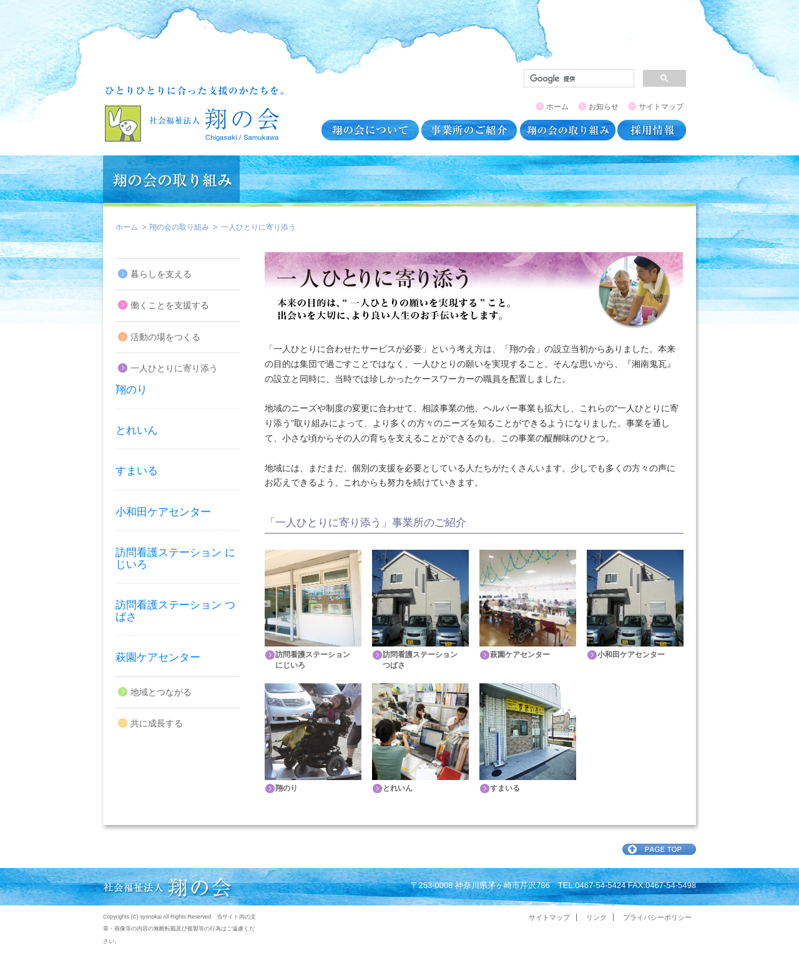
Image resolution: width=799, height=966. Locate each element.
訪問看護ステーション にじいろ (175, 558)
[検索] (577, 78)
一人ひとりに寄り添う (174, 368)
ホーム (557, 106)
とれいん (136, 430)
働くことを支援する (169, 305)
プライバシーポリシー (657, 917)
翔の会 (194, 113)
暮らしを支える (161, 274)
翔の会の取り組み (179, 227)
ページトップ (659, 850)
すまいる (136, 471)
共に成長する (156, 723)
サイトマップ (661, 106)
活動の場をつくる (165, 337)
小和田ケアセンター (163, 512)
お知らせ (604, 106)
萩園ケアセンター (157, 657)
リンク (596, 917)
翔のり (131, 390)
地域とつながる (161, 692)
